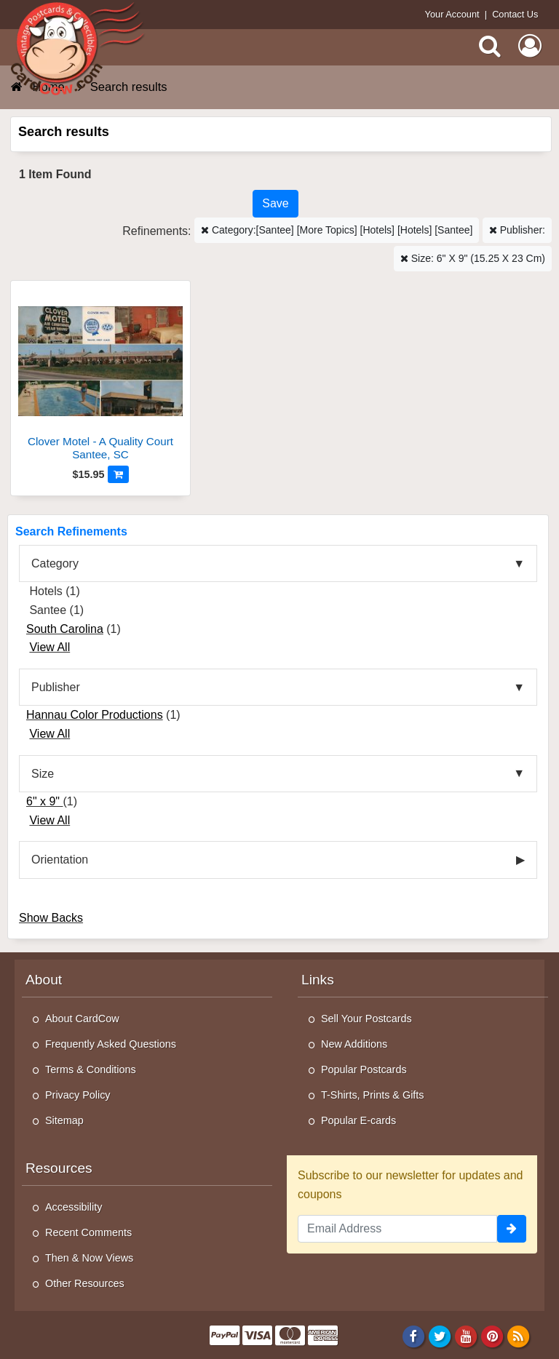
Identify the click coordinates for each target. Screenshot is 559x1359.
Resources (58, 1168)
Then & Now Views (89, 1258)
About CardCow (82, 1018)
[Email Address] (397, 1229)
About (43, 979)
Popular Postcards (364, 1069)
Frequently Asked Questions (110, 1044)
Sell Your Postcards (366, 1018)
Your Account (452, 14)
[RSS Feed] (518, 1335)
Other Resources (84, 1283)
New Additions (354, 1044)
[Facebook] (413, 1335)
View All (49, 647)
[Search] (490, 46)
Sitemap (64, 1120)
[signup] (511, 1229)
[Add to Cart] (118, 474)
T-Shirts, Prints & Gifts (372, 1095)
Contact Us (515, 14)
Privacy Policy (78, 1095)
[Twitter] (440, 1335)
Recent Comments (88, 1232)
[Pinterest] (492, 1335)
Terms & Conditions (90, 1069)
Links (317, 979)
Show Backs (51, 918)
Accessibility (73, 1207)
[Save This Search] (275, 204)
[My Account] (530, 46)
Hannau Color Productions (94, 715)
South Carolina (64, 629)
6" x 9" (44, 801)
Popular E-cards (358, 1120)
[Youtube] (466, 1335)
